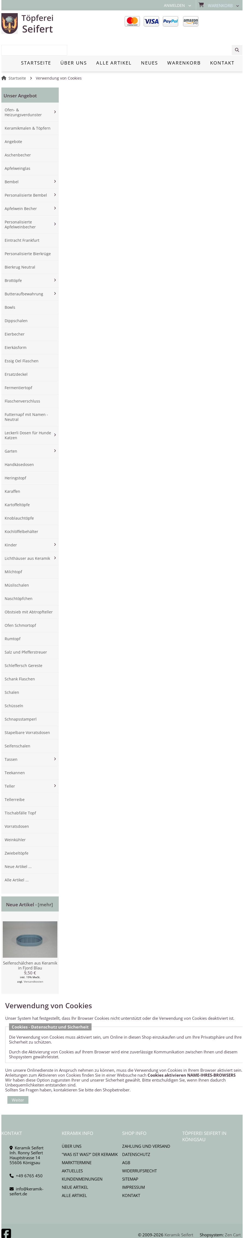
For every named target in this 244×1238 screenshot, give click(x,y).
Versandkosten (33, 963)
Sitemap (130, 1160)
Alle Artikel (74, 1176)
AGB (126, 1143)
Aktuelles (72, 1152)
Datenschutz (136, 1135)
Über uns (71, 1127)
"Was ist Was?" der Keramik (90, 1135)
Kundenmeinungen (82, 1160)
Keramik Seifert (178, 1216)
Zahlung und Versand (146, 1127)
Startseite (17, 59)
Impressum (133, 1168)
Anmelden (174, 5)
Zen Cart (233, 1216)
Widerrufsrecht (139, 1152)
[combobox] (215, 24)
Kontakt (131, 1176)
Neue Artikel (75, 1168)
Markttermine (77, 1143)
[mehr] (45, 885)
